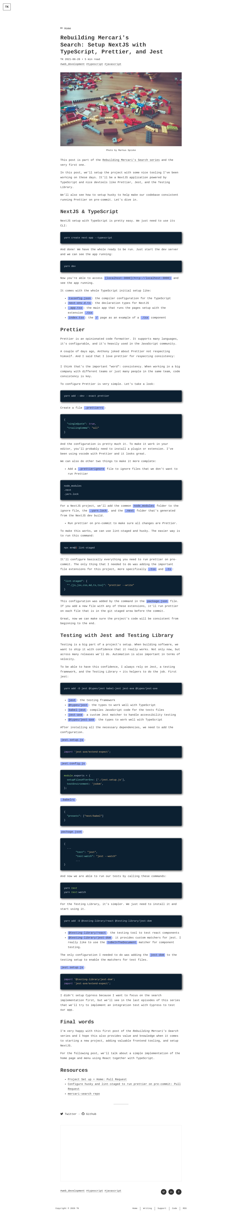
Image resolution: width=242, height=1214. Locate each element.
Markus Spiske (127, 150)
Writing (147, 1208)
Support (162, 1208)
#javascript (113, 64)
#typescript (94, 64)
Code (174, 1208)
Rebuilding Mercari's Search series (131, 160)
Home (65, 28)
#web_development (72, 64)
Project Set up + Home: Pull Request (97, 1079)
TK (7, 7)
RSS (185, 1208)
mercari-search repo (84, 1094)
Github (89, 1114)
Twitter (68, 1114)
